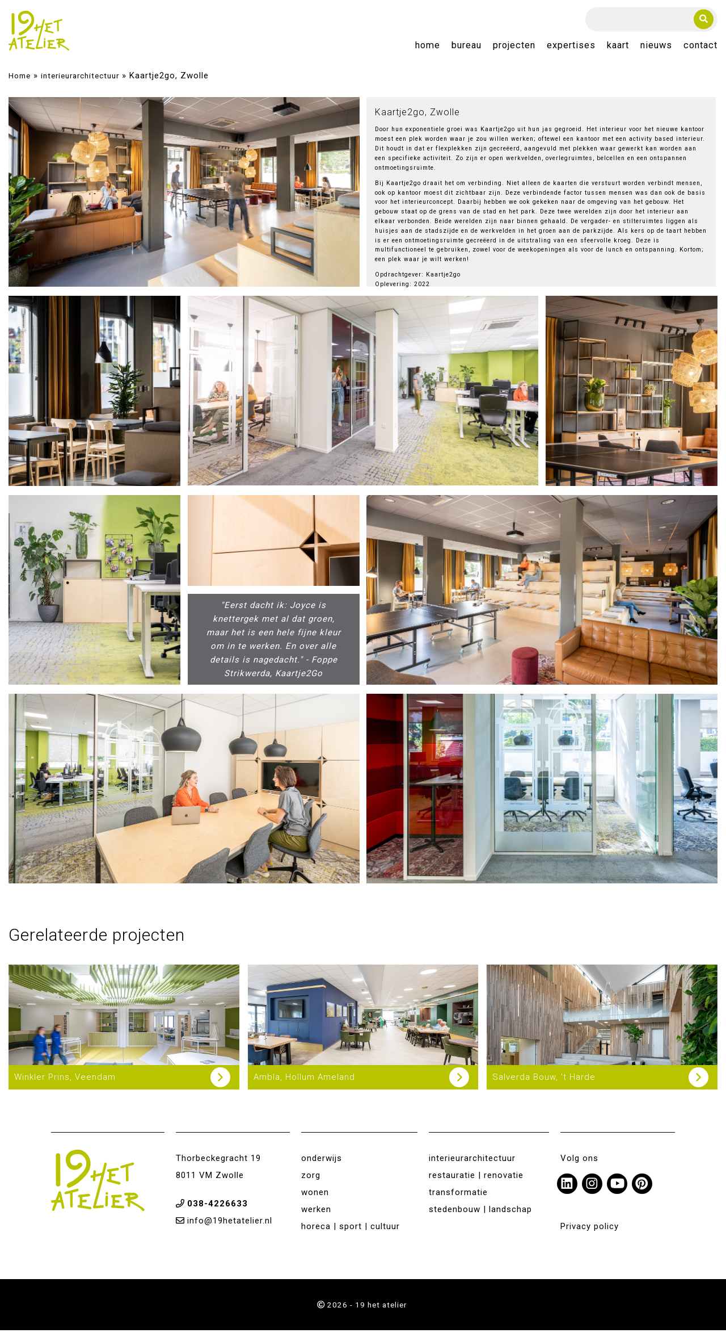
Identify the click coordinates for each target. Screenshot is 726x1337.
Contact (700, 49)
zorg (310, 1182)
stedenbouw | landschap (480, 1216)
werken (316, 1216)
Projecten (514, 49)
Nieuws (656, 49)
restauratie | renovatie (476, 1182)
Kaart (618, 49)
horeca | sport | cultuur (350, 1233)
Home (427, 49)
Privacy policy (589, 1233)
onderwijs (321, 1165)
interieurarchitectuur (80, 82)
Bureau (466, 49)
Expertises (571, 49)
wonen (315, 1199)
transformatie (458, 1199)
